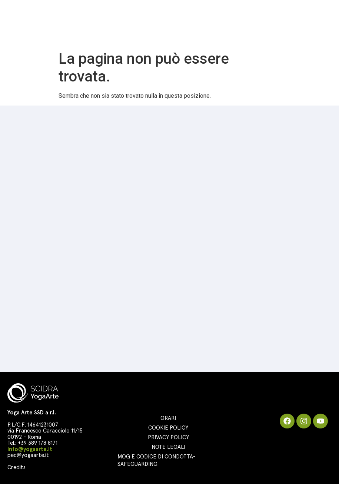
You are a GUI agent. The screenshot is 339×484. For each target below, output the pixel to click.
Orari (168, 418)
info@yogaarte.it (29, 449)
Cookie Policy (168, 428)
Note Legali (168, 447)
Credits (16, 467)
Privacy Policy (168, 437)
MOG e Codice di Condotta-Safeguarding (156, 460)
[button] (328, 24)
